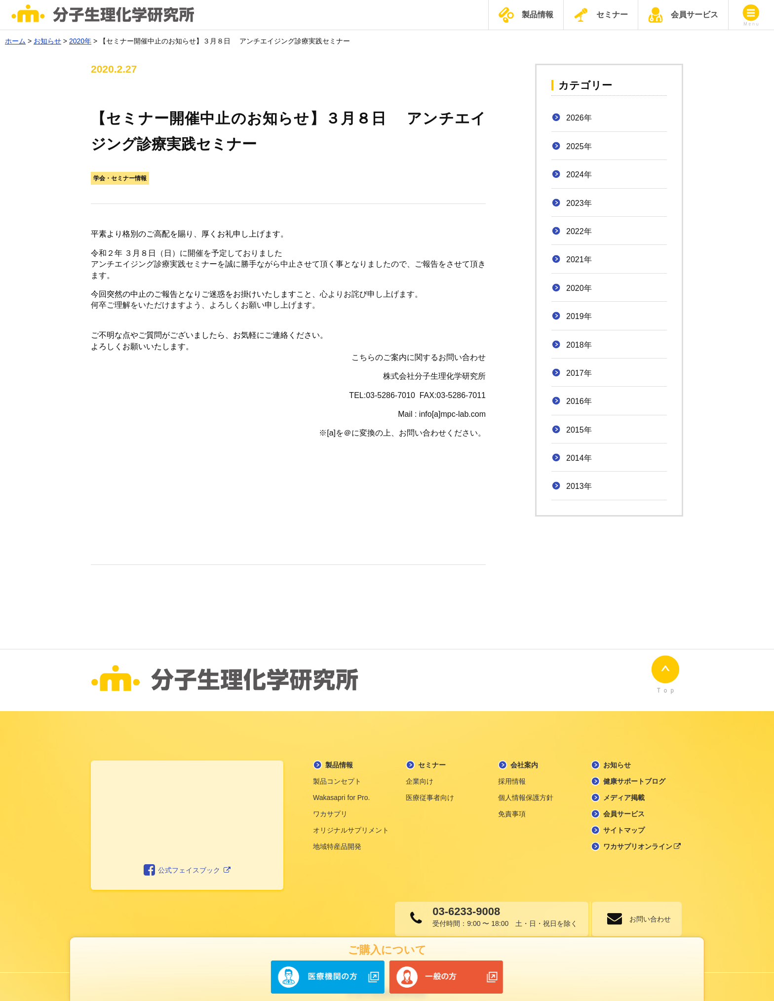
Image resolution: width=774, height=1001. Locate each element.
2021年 (579, 259)
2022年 (579, 231)
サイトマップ (624, 818)
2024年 (579, 174)
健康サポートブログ (634, 769)
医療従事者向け (430, 785)
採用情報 (512, 769)
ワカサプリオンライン (642, 834)
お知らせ (617, 753)
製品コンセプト (337, 769)
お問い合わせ (646, 907)
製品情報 (526, 15)
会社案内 (524, 753)
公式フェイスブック (187, 858)
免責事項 (512, 801)
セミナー (601, 15)
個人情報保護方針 (525, 785)
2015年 (579, 430)
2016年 (579, 401)
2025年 (579, 146)
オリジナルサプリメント (351, 818)
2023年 (579, 203)
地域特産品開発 (337, 834)
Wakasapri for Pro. (341, 785)
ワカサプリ (330, 801)
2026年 (579, 118)
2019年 (579, 316)
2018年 (579, 345)
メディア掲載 (624, 785)
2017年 (579, 373)
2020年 (579, 288)
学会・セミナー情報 (120, 178)
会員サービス (683, 15)
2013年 (579, 486)
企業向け (419, 769)
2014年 (579, 458)
